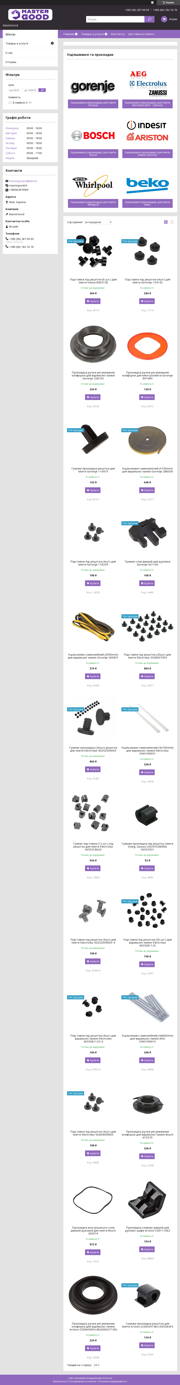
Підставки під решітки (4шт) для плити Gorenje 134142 (147, 281)
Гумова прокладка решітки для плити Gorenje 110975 (93, 470)
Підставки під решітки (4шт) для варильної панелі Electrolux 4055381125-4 (93, 1038)
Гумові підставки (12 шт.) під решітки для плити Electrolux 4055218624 (93, 846)
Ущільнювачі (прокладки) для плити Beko (147, 203)
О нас (94, 42)
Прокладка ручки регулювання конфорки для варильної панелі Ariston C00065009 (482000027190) (93, 1326)
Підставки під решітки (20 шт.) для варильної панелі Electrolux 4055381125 (147, 942)
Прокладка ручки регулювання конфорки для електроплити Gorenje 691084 (147, 375)
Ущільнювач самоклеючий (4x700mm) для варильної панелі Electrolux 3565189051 (147, 750)
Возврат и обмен (75, 42)
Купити (94, 301)
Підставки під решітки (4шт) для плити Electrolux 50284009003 (93, 1133)
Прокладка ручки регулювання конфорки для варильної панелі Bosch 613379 (147, 1134)
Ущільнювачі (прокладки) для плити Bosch (93, 153)
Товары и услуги (92, 34)
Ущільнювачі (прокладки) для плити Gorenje (93, 103)
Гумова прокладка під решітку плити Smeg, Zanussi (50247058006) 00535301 (147, 846)
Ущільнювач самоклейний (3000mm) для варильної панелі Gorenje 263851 (93, 656)
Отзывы (11, 62)
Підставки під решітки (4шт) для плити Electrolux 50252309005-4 (93, 941)
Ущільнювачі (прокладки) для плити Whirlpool (93, 203)
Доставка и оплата (141, 34)
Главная (68, 34)
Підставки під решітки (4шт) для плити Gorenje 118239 (93, 563)
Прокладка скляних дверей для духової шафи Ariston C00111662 (147, 1229)
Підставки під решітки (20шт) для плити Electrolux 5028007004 (147, 656)
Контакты (118, 34)
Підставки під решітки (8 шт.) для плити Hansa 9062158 (93, 281)
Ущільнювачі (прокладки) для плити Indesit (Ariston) (147, 153)
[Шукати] (149, 19)
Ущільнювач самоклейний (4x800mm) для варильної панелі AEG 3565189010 (147, 1038)
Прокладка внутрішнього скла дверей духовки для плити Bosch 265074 (93, 1230)
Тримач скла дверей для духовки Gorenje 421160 (147, 563)
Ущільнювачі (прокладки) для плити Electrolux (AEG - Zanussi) (147, 103)
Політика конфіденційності (113, 1381)
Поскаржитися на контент (82, 1381)
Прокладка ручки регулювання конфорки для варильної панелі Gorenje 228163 (93, 375)
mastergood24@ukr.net (23, 181)
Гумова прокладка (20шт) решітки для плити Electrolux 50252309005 (93, 749)
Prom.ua (107, 1378)
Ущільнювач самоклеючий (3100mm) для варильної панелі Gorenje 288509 (147, 470)
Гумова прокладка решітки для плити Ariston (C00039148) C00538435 (147, 1325)
